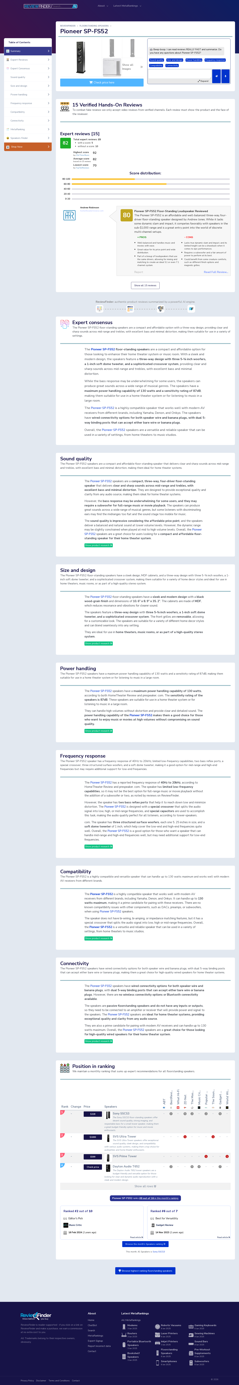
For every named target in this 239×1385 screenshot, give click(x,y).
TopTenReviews (82, 168)
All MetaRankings (131, 1320)
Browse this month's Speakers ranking (145, 1244)
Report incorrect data (99, 1346)
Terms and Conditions (59, 1380)
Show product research (98, 545)
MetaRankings (95, 1335)
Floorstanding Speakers (94, 26)
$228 (92, 1114)
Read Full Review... (216, 272)
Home (91, 1320)
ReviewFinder (67, 26)
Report (138, 272)
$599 (92, 1156)
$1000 (93, 1137)
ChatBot (92, 1325)
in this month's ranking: (159, 1198)
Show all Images (132, 67)
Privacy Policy (27, 1380)
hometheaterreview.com (91, 210)
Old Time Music (82, 155)
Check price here (101, 83)
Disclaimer (41, 1380)
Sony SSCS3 (159, 1251)
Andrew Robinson (89, 207)
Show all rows (145, 1186)
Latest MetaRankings (126, 5)
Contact (92, 1351)
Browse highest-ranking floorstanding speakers (145, 1271)
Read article (136, 1237)
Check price (93, 1167)
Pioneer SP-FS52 (103, 349)
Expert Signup (95, 1341)
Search (91, 1330)
